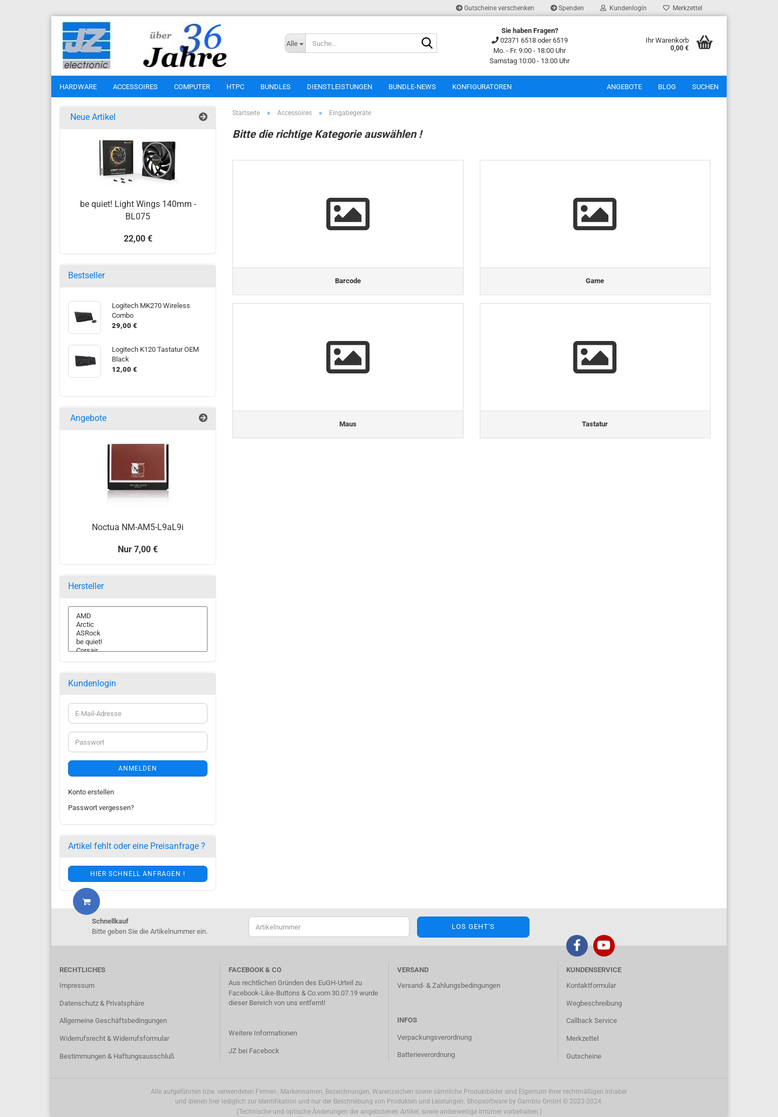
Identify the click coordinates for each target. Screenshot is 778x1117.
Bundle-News (412, 87)
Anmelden (137, 768)
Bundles (275, 87)
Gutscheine (583, 1056)
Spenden (567, 8)
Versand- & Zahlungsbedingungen (448, 985)
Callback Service (591, 1020)
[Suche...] (295, 43)
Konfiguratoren (482, 87)
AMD (137, 616)
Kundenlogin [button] (623, 8)
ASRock (137, 633)
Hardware (78, 87)
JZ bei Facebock (254, 1051)
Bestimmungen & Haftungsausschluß (117, 1056)
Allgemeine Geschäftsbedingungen (113, 1020)
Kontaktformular (591, 985)
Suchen (705, 87)
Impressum (77, 985)
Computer (192, 87)
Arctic (137, 624)
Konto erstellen (91, 792)
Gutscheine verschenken (495, 8)
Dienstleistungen (339, 87)
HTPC (235, 87)
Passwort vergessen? (101, 808)
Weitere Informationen (263, 1033)
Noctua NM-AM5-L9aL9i (138, 527)
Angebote (624, 87)
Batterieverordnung (426, 1055)
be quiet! (137, 642)
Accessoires (135, 87)
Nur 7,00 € (138, 549)
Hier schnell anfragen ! (137, 874)
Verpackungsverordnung (434, 1037)
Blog (667, 87)
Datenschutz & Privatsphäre (101, 1003)
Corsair (137, 650)
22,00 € (138, 238)
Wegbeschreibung (594, 1003)
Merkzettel (682, 8)
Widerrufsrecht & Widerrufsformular (114, 1038)
